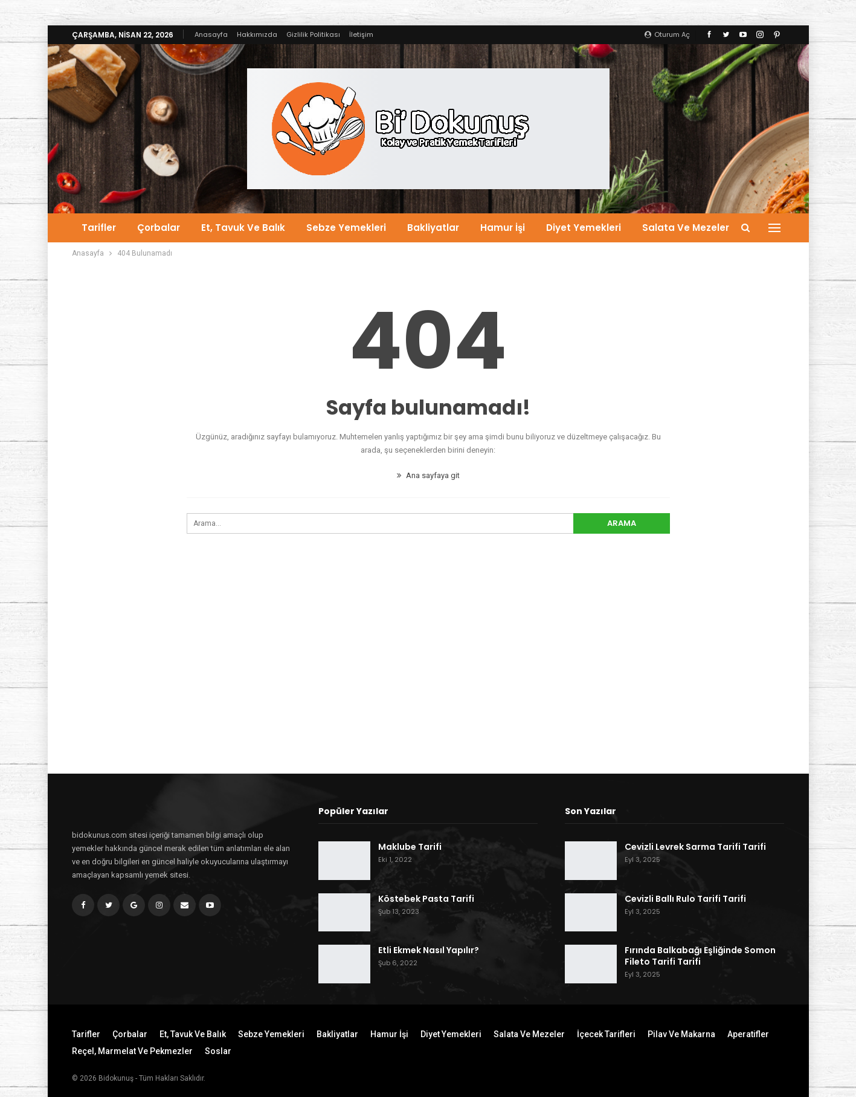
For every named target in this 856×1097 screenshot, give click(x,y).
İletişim (361, 34)
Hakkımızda (257, 34)
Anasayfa (211, 34)
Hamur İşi (502, 227)
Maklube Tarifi (410, 847)
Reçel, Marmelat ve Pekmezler (132, 1051)
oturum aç (667, 34)
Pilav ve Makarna (681, 1034)
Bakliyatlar (433, 227)
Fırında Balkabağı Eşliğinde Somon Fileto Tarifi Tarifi (700, 956)
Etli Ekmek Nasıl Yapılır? (428, 950)
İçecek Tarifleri (606, 1034)
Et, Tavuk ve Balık (243, 227)
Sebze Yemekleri (346, 227)
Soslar (218, 1051)
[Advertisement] (428, 675)
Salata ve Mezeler (685, 227)
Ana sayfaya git (428, 475)
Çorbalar (158, 227)
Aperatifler (748, 1034)
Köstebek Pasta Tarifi (426, 899)
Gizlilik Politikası (313, 34)
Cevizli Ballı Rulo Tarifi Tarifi (685, 899)
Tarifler (99, 227)
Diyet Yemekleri (583, 227)
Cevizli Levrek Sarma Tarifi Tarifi (695, 847)
